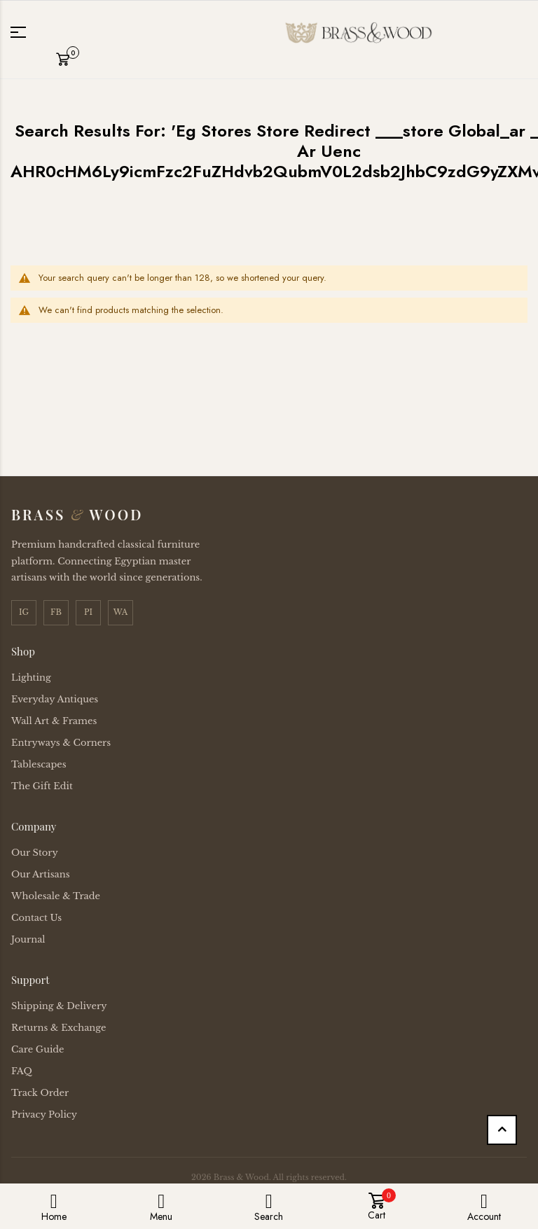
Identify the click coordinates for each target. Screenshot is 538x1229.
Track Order (40, 1093)
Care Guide (37, 1049)
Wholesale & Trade (55, 896)
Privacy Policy (44, 1114)
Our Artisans (40, 874)
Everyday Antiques (54, 699)
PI (88, 612)
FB (56, 612)
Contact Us (36, 918)
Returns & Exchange (58, 1028)
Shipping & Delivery (58, 1006)
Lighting (31, 677)
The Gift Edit (42, 786)
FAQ (21, 1071)
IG (24, 612)
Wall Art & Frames (54, 721)
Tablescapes (39, 764)
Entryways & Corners (61, 743)
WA (120, 612)
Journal (28, 939)
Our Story (34, 853)
